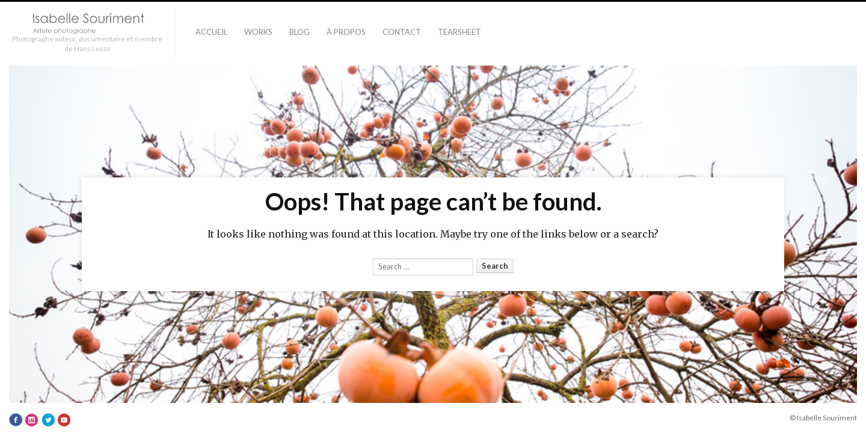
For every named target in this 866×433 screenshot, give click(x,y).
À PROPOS (346, 32)
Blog (299, 32)
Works (258, 32)
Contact (401, 32)
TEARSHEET (459, 32)
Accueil (211, 32)
